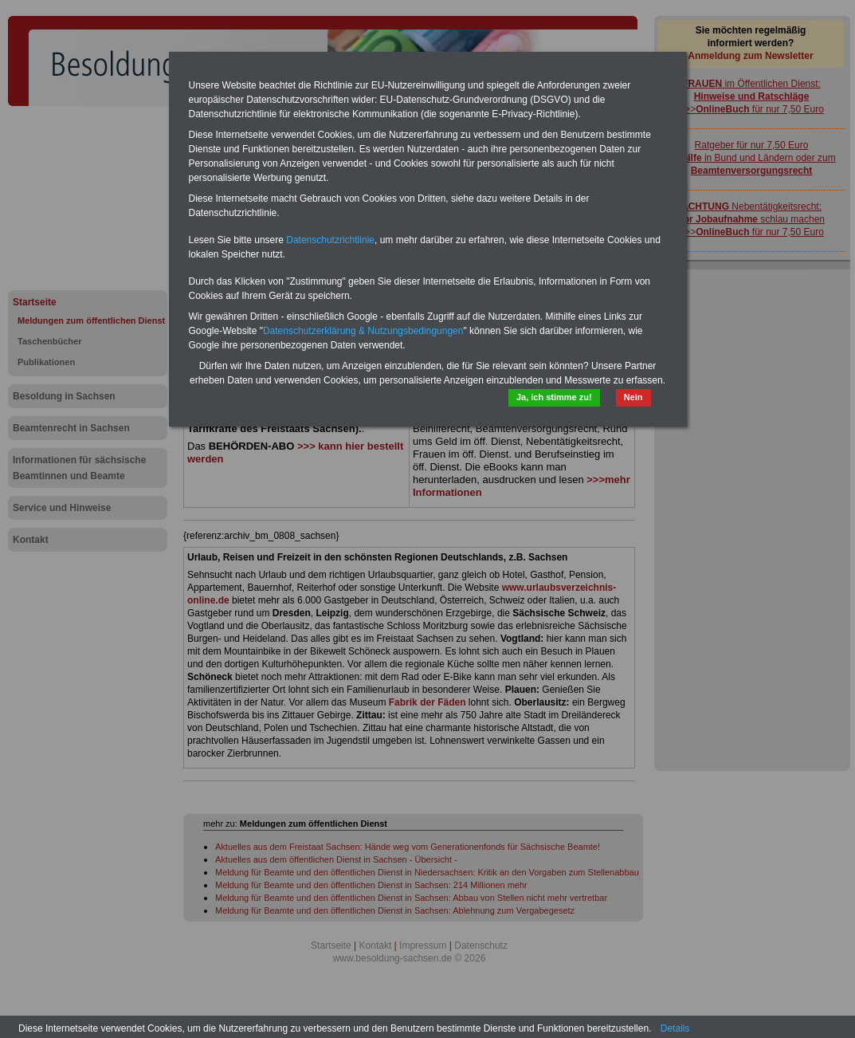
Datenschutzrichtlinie (330, 240)
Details (675, 1028)
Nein (633, 397)
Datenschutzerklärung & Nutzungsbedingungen (363, 330)
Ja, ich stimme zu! (554, 397)
